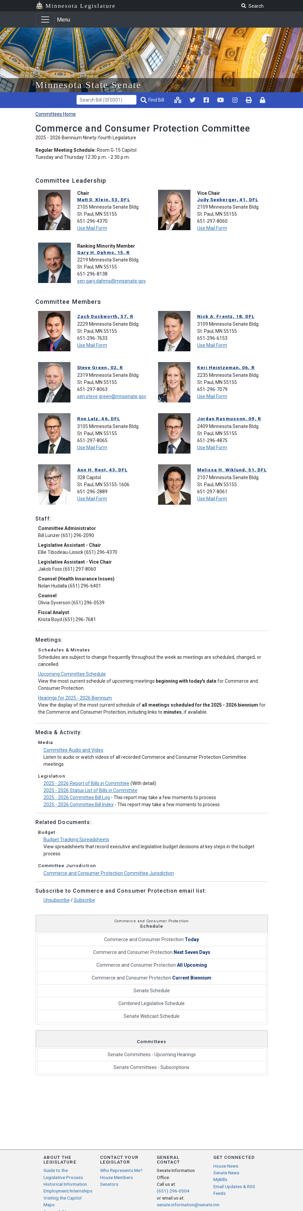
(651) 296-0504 (173, 1191)
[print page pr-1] (248, 100)
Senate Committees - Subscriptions (151, 1067)
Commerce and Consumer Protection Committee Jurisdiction (108, 873)
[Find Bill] (153, 100)
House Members (116, 1177)
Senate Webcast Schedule (152, 1016)
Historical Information (65, 1184)
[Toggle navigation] (45, 19)
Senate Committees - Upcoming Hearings (152, 1054)
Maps (49, 1204)
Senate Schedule (151, 990)
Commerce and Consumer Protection (151, 939)
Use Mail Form (92, 228)
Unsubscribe (56, 900)
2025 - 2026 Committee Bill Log (76, 797)
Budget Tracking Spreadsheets (76, 839)
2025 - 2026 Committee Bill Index (78, 804)
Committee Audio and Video (73, 750)
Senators (109, 1184)
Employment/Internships (67, 1191)
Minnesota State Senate (88, 85)
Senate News (226, 1172)
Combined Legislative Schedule (151, 1003)
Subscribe (84, 900)
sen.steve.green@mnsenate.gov (111, 396)
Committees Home (55, 114)
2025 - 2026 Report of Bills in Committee (86, 783)
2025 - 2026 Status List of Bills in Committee (90, 790)
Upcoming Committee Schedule (72, 674)
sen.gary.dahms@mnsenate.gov (111, 281)
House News (225, 1166)
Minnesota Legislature (81, 5)
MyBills (220, 1179)
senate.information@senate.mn (188, 1204)
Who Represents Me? (121, 1170)
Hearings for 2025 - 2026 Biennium (75, 698)
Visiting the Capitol (62, 1198)
